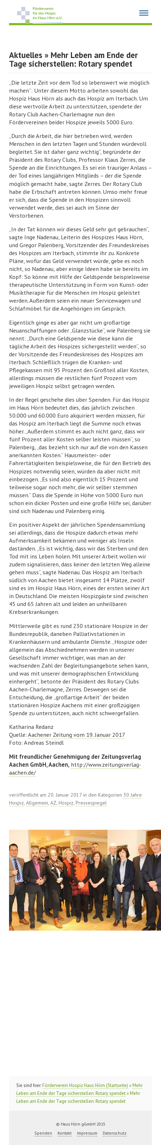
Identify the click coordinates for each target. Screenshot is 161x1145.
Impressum (87, 1133)
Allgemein (37, 802)
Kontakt (65, 1133)
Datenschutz (115, 1133)
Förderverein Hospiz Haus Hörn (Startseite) (85, 1085)
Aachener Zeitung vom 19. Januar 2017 (76, 735)
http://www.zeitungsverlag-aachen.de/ (75, 768)
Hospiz (66, 802)
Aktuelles (25, 55)
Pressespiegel (91, 802)
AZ (53, 802)
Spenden (43, 1133)
